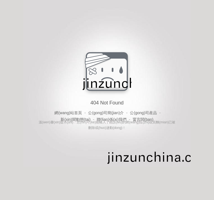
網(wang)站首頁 (68, 113)
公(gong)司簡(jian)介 (106, 113)
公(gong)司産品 (143, 113)
